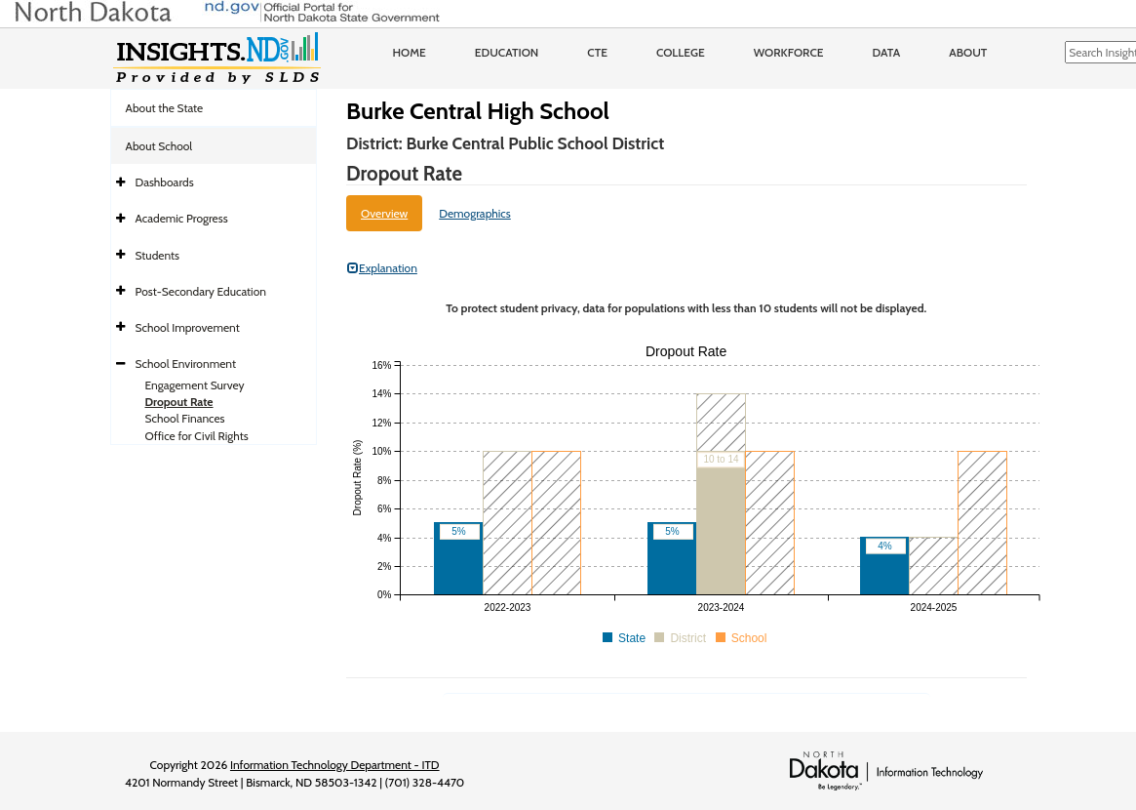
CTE (597, 52)
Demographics (475, 213)
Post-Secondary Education (201, 291)
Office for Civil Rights (197, 435)
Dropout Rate (179, 401)
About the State (165, 108)
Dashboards (165, 182)
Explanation (382, 268)
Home (409, 52)
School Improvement (188, 327)
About (968, 52)
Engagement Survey (195, 385)
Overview (384, 213)
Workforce (789, 52)
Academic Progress (182, 218)
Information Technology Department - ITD (335, 764)
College (680, 52)
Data (887, 52)
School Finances (185, 418)
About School (159, 146)
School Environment (186, 363)
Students (158, 255)
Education (507, 52)
